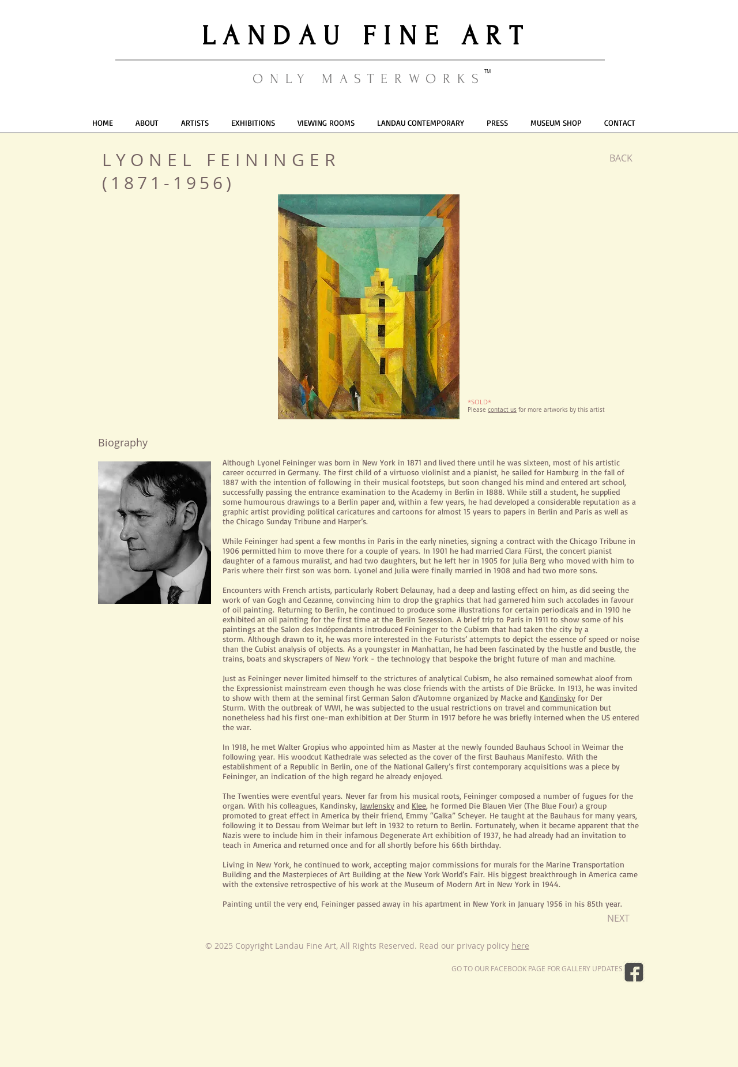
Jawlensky (377, 805)
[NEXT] (618, 918)
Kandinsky (557, 697)
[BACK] (621, 158)
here (520, 945)
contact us (502, 410)
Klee (419, 805)
